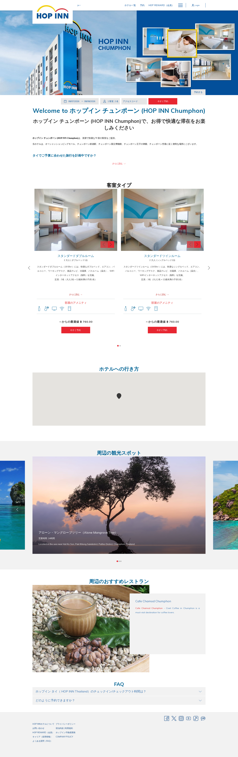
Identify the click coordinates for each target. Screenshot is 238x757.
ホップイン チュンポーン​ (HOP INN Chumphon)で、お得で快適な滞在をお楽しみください (119, 124)
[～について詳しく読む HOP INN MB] (119, 163)
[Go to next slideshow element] (204, 77)
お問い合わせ (38, 728)
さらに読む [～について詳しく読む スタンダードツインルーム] (161, 294)
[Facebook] (166, 718)
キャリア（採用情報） (42, 736)
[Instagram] (181, 718)
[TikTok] (195, 718)
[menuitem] (108, 5)
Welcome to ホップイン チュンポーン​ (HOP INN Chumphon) (119, 110)
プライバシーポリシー (65, 724)
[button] (74, 101)
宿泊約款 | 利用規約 (64, 728)
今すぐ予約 (75, 330)
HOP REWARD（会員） (43, 732)
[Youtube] (188, 718)
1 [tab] (118, 346)
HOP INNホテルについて (43, 724)
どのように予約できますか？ (119, 700)
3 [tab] (120, 561)
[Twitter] (174, 718)
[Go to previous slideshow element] (193, 77)
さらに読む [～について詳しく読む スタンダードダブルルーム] (74, 294)
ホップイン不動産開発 (65, 732)
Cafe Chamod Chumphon (149, 608)
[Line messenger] (203, 718)
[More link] (179, 5)
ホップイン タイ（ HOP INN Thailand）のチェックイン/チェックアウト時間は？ (119, 691)
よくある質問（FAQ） (42, 741)
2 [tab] (120, 346)
